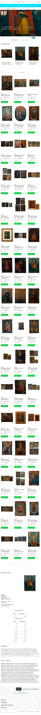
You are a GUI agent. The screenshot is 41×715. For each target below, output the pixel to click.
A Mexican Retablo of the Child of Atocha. (33, 63)
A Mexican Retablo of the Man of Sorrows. (5, 125)
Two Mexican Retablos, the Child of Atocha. (6, 369)
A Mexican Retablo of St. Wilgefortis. (5, 277)
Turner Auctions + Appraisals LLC (27, 27)
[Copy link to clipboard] (28, 38)
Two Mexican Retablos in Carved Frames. (32, 429)
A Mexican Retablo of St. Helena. (20, 63)
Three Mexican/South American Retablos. (6, 551)
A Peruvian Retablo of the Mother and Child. (32, 247)
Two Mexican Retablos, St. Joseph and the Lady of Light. (19, 95)
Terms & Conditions (30, 711)
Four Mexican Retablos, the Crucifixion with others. (33, 460)
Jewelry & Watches (20, 5)
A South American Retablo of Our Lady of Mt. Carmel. (6, 95)
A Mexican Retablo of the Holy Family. (19, 338)
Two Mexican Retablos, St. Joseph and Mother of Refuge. (33, 217)
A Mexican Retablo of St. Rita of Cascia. (5, 308)
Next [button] (39, 56)
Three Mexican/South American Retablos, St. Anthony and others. (6, 490)
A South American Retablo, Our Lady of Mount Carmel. (5, 460)
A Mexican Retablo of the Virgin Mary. (19, 460)
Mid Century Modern (29, 5)
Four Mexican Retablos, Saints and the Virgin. (19, 217)
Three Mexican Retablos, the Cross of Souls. (19, 551)
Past (4, 8)
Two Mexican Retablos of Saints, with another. (6, 156)
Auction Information (25, 40)
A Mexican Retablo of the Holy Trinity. (19, 308)
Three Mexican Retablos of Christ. (5, 399)
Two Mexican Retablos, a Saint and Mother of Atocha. (19, 186)
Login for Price (4, 102)
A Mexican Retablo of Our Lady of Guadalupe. (33, 521)
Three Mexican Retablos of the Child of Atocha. (33, 399)
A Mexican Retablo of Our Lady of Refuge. (5, 338)
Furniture (14, 5)
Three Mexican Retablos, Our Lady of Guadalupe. (32, 186)
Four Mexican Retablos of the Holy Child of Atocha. (6, 186)
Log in (39, 1)
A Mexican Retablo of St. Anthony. (19, 277)
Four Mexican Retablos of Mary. (19, 490)
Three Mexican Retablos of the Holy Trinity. (18, 247)
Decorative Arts (8, 5)
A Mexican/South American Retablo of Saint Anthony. (32, 490)
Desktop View (38, 711)
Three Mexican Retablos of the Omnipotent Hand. (32, 156)
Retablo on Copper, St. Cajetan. (19, 369)
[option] (6, 56)
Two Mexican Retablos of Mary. (32, 95)
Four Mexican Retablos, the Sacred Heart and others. (33, 369)
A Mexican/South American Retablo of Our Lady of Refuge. (18, 521)
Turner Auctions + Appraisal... (4, 99)
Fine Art (2, 5)
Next (28, 563)
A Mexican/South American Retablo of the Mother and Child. (32, 125)
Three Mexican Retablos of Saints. (5, 217)
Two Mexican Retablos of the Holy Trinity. (19, 156)
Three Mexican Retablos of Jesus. (5, 521)
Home (2, 8)
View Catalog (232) (33, 34)
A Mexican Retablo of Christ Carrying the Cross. (5, 247)
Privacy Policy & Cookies (22, 711)
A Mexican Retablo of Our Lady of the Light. (19, 125)
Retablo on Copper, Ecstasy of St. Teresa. (6, 63)
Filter (5, 72)
